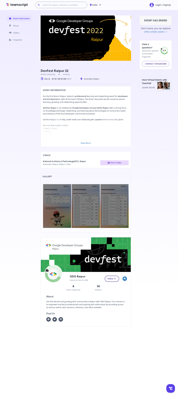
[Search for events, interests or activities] (63, 5)
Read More (86, 143)
